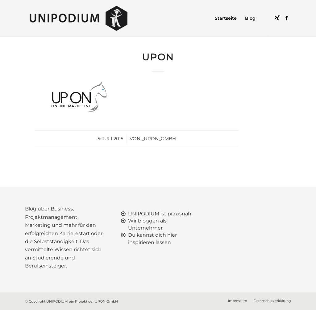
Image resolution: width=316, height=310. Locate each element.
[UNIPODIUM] (80, 18)
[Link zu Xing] (277, 17)
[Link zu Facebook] (286, 17)
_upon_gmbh (159, 138)
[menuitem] (226, 18)
